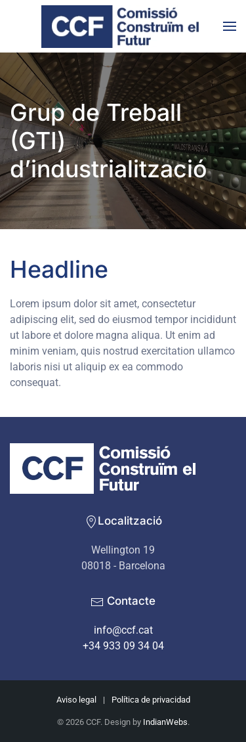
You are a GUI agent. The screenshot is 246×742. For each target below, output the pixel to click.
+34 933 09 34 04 (123, 646)
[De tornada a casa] (123, 26)
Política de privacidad (151, 700)
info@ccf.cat (123, 630)
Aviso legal (76, 700)
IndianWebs (165, 722)
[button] (229, 26)
